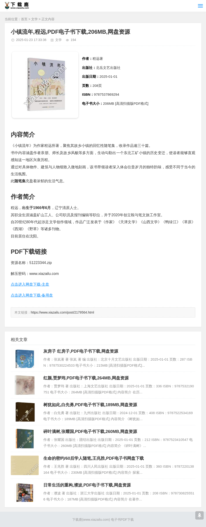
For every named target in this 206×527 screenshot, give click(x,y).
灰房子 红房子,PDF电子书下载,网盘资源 (80, 351)
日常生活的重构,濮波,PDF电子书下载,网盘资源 (87, 485)
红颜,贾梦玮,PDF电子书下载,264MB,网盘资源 (86, 378)
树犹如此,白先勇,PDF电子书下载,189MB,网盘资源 (90, 404)
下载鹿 (77, 519)
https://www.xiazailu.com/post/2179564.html (62, 312)
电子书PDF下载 (122, 519)
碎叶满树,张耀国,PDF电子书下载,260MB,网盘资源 (90, 431)
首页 (24, 19)
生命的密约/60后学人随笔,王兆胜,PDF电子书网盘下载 (93, 458)
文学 (34, 19)
